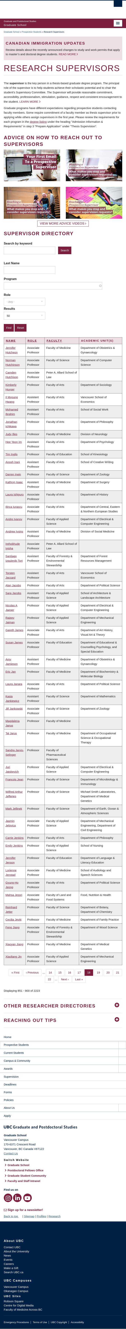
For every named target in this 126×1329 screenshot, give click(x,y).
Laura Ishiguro (14, 494)
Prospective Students (31, 32)
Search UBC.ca (13, 1272)
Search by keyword (18, 243)
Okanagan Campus (16, 1291)
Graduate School (11, 32)
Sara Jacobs (13, 593)
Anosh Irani (12, 462)
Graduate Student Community (27, 1175)
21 (119, 972)
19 (100, 972)
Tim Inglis (11, 454)
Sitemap (29, 1216)
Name (11, 340)
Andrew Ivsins (14, 531)
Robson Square (13, 1301)
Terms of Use (40, 1322)
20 (110, 972)
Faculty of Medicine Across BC (23, 1309)
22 (51, 979)
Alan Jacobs (13, 585)
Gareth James (14, 630)
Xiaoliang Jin (13, 956)
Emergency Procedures (16, 1322)
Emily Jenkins (14, 845)
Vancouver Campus (16, 1286)
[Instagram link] (8, 1198)
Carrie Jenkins (14, 837)
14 (52, 972)
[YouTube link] (27, 1198)
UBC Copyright (59, 1322)
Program (10, 279)
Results (9, 308)
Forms (8, 1092)
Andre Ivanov (13, 519)
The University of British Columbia (45, 8)
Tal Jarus (11, 733)
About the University (16, 1251)
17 (81, 972)
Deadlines (10, 1084)
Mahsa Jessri (13, 894)
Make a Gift (11, 1268)
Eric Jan (10, 671)
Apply (7, 1115)
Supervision (11, 1076)
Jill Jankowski (14, 708)
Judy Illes (11, 434)
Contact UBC (12, 1247)
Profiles (41, 1216)
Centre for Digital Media (19, 1305)
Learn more (28, 101)
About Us (9, 1107)
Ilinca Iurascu (13, 506)
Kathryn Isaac (14, 482)
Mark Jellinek (13, 808)
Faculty (54, 340)
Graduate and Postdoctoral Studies (63, 1127)
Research (54, 1216)
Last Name (11, 263)
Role (7, 294)
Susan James (14, 642)
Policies (9, 1100)
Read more (68, 54)
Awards (8, 1068)
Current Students (14, 1052)
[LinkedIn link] (17, 1198)
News (7, 1255)
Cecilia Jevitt (13, 919)
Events (8, 1259)
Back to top (13, 1216)
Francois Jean (14, 779)
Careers (9, 1263)
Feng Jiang (12, 927)
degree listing (38, 121)
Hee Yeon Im (13, 442)
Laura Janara (13, 684)
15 (61, 972)
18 (90, 972)
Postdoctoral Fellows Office (26, 1170)
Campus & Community (17, 1060)
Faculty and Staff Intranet (24, 1181)
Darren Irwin (13, 474)
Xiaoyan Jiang (14, 944)
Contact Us (11, 1153)
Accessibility (77, 1322)
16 (71, 972)
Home (7, 1037)
